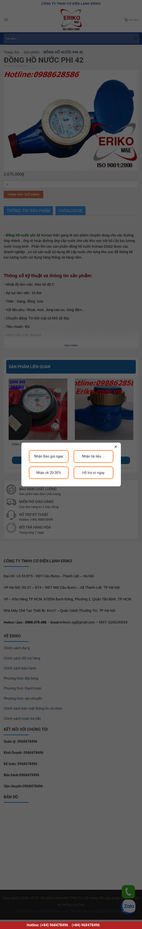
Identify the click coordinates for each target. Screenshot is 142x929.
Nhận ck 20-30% (48, 473)
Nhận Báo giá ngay (48, 456)
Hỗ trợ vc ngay (93, 473)
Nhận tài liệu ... (93, 456)
